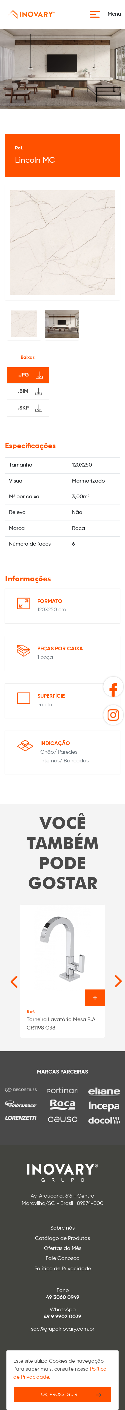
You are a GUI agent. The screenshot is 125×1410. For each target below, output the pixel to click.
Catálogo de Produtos (62, 1238)
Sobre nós (62, 1228)
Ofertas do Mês (62, 1248)
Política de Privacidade (62, 1269)
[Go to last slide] (7, 977)
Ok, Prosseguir (59, 1394)
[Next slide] (108, 977)
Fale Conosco (63, 1258)
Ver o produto (95, 998)
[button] (107, 14)
